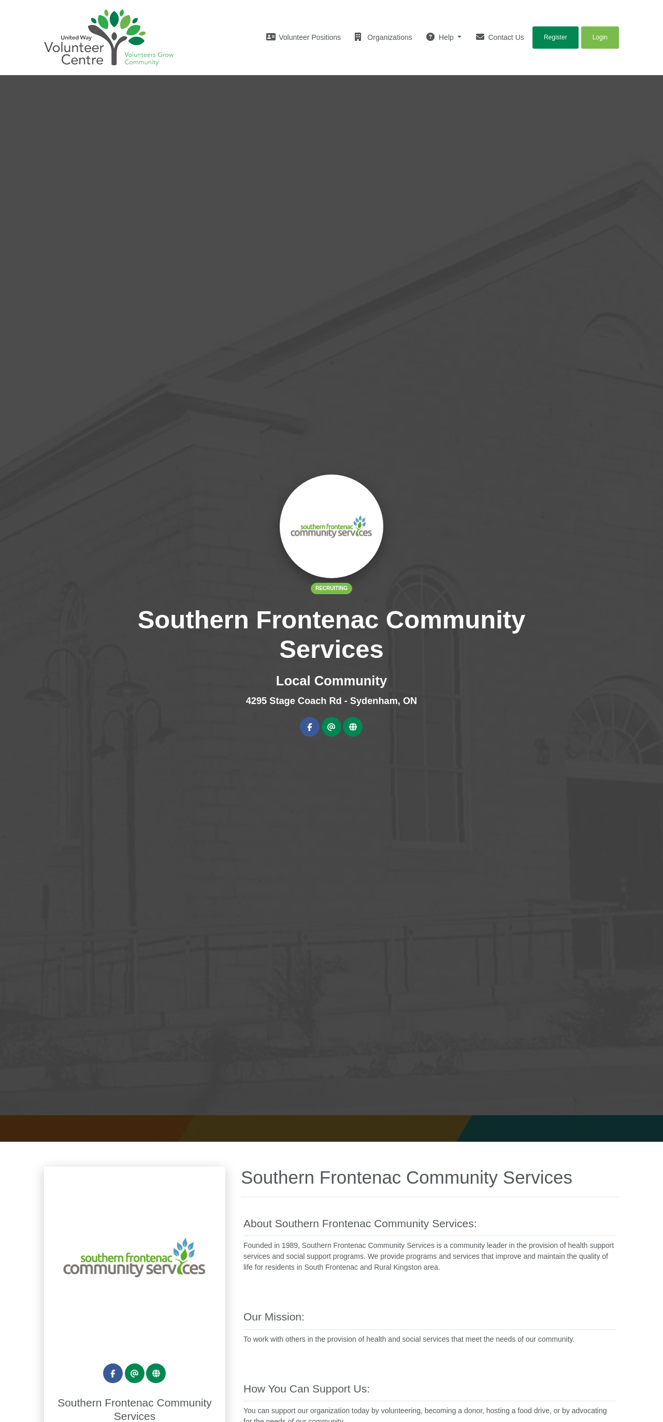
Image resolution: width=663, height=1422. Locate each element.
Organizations (383, 37)
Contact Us (500, 37)
